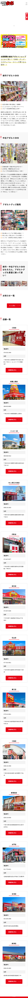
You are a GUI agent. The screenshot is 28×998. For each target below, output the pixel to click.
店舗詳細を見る (12, 469)
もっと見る (12, 308)
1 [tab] (14, 26)
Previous (1, 41)
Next (26, 41)
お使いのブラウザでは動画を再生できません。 (14, 14)
